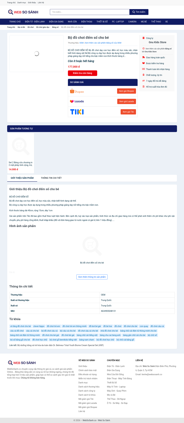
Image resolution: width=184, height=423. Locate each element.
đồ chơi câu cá (157, 326)
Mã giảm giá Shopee (87, 407)
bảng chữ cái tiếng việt (87, 335)
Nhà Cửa (72, 21)
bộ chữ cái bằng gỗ (125, 340)
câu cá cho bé (32, 331)
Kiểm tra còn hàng (82, 73)
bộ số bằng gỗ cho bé (20, 340)
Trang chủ (11, 2)
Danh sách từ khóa (86, 395)
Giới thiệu (32, 2)
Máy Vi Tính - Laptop (116, 387)
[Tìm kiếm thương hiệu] (90, 12)
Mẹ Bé (144, 21)
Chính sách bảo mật (87, 370)
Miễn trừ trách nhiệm (87, 378)
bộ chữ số (152, 335)
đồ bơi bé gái (95, 326)
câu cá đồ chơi (17, 331)
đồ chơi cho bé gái (50, 335)
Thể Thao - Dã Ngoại (116, 399)
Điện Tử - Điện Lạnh (35, 21)
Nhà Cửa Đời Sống (115, 374)
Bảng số (55, 27)
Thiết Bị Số (102, 21)
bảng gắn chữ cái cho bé (134, 335)
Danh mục (21, 2)
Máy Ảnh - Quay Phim (116, 391)
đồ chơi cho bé (130, 326)
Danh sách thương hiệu (88, 387)
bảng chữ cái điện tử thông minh (25, 335)
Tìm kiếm (138, 12)
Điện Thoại (86, 21)
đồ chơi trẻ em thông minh (74, 326)
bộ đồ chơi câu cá (49, 331)
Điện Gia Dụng (56, 21)
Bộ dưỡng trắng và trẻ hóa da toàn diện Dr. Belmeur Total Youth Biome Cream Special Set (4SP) (60, 345)
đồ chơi (117, 326)
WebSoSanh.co (89, 420)
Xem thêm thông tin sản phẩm (92, 277)
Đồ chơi (31, 27)
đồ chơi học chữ (39, 340)
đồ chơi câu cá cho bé (88, 331)
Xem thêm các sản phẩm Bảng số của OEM (103, 43)
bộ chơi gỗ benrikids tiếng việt (63, 340)
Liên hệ (41, 2)
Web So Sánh (104, 420)
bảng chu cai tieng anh (110, 335)
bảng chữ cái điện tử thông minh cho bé (138, 331)
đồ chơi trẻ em (53, 326)
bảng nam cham (86, 340)
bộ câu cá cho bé (68, 331)
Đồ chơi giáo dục (42, 27)
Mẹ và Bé (21, 27)
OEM (81, 43)
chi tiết (51, 178)
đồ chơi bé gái (67, 335)
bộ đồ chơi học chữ (105, 340)
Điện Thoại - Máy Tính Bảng (119, 378)
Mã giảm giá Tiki (85, 399)
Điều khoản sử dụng (87, 374)
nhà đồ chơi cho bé (109, 331)
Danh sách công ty (86, 391)
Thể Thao (156, 21)
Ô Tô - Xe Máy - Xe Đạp (117, 403)
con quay (144, 326)
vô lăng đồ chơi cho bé (20, 326)
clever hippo (38, 326)
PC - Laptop (118, 21)
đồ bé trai (107, 326)
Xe (166, 21)
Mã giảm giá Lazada (87, 403)
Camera (132, 21)
